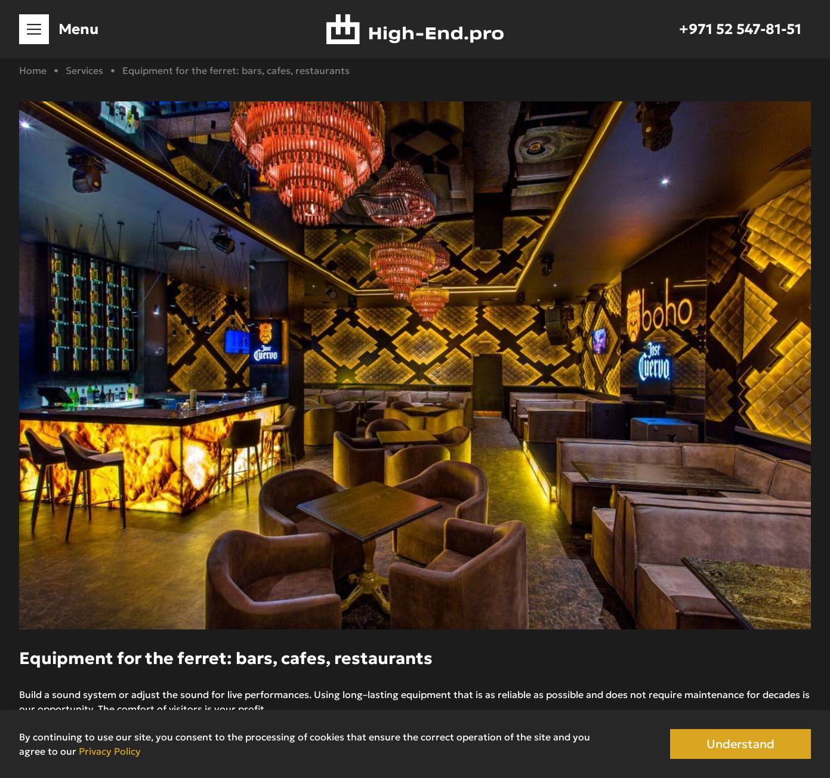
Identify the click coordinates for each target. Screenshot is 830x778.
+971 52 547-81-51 (740, 29)
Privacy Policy (110, 751)
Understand (740, 744)
